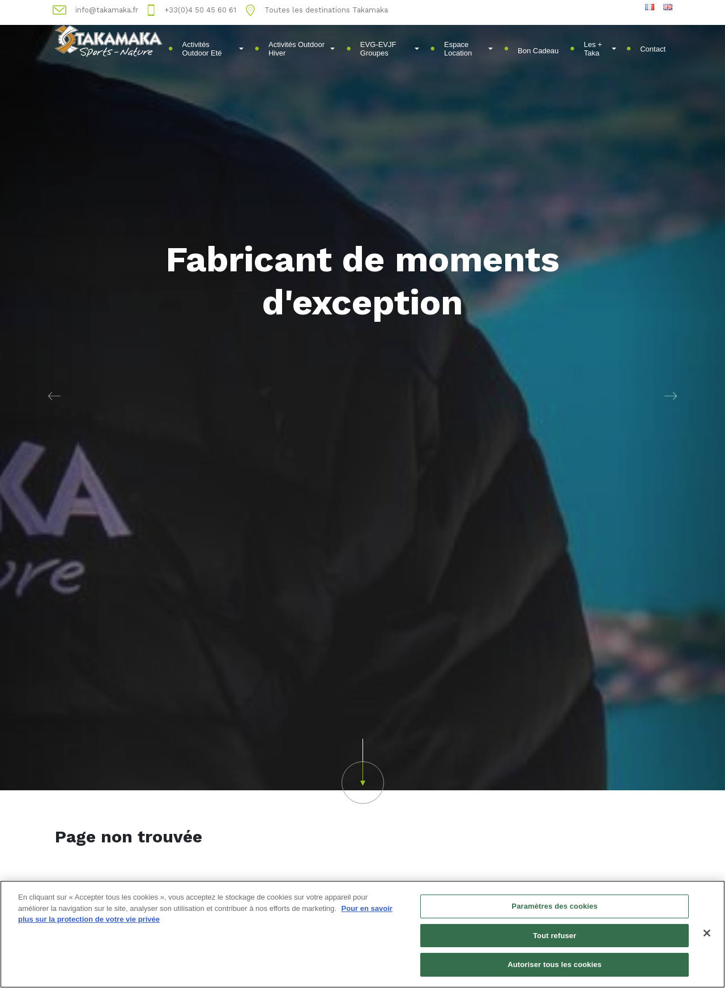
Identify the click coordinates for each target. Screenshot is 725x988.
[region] (362, 934)
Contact (653, 49)
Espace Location (468, 48)
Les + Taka (600, 48)
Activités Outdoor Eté (212, 48)
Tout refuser (554, 935)
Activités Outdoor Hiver (301, 48)
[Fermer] (706, 933)
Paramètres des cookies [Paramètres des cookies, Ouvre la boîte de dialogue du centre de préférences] (554, 906)
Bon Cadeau (538, 50)
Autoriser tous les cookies (555, 964)
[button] (54, 395)
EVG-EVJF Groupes (389, 48)
